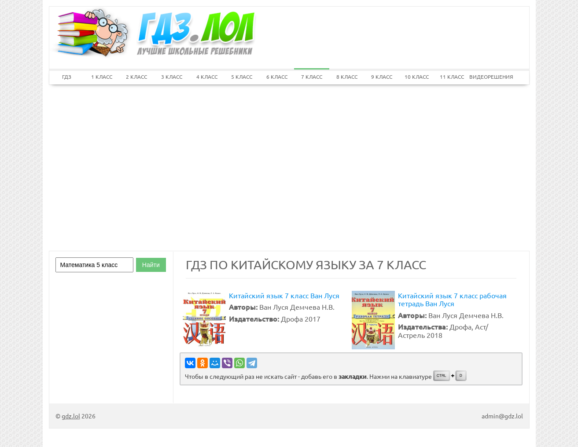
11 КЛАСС (452, 76)
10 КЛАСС (417, 76)
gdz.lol (71, 416)
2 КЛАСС (136, 76)
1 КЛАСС (101, 76)
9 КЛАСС (381, 76)
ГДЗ (66, 76)
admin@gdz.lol (502, 416)
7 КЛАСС (311, 76)
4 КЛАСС (206, 76)
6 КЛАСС (276, 76)
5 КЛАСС (241, 76)
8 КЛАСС (346, 76)
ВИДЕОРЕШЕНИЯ (486, 76)
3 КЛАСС (171, 76)
